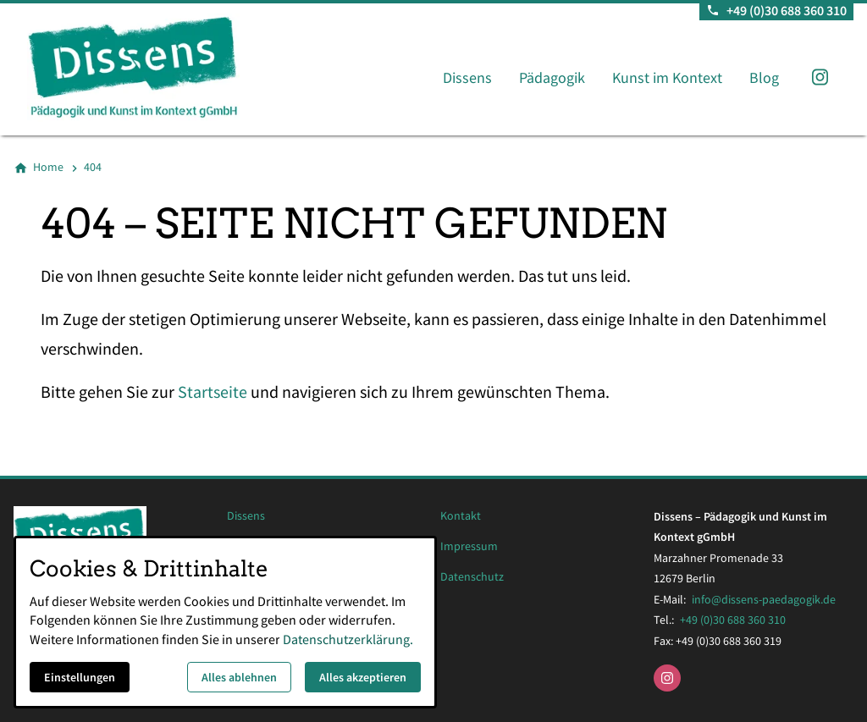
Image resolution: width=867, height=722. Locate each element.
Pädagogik (552, 77)
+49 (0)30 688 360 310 (733, 619)
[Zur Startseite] (162, 68)
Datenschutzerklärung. (348, 639)
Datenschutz (472, 577)
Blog (764, 77)
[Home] (48, 167)
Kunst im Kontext (667, 77)
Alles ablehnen (239, 677)
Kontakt (460, 516)
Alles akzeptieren (362, 677)
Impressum (469, 546)
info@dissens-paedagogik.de (764, 599)
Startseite (212, 391)
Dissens (467, 77)
